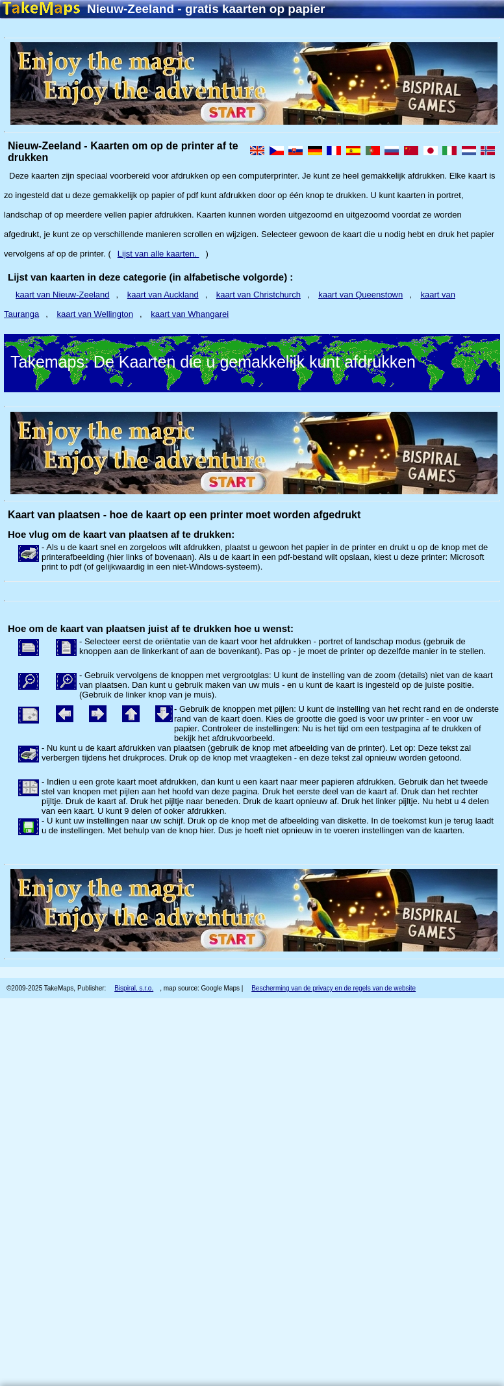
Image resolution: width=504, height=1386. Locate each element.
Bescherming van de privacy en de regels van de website (333, 988)
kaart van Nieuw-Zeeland (63, 294)
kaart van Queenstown (360, 294)
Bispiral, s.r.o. (133, 988)
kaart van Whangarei (190, 314)
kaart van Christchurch (258, 294)
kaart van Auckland (163, 294)
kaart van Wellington (95, 314)
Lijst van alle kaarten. (158, 253)
